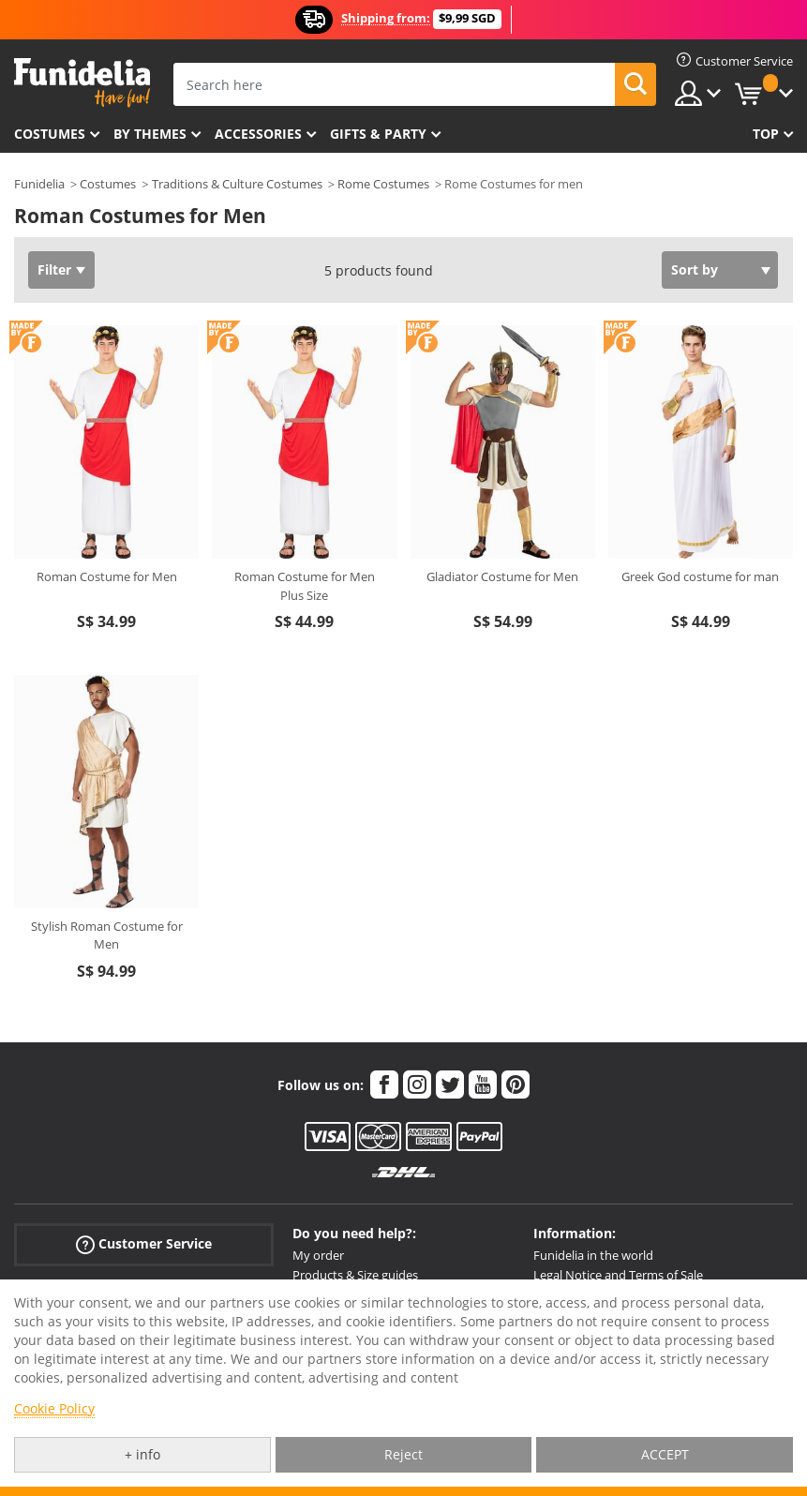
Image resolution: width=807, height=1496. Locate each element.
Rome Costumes (383, 183)
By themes (150, 133)
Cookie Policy (54, 1408)
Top (766, 133)
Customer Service (144, 1244)
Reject (403, 1454)
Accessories (258, 133)
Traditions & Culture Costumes (237, 183)
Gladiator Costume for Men (502, 576)
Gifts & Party (378, 133)
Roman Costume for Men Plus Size (304, 586)
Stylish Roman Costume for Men (107, 935)
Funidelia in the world (593, 1255)
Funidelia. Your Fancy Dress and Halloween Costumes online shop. (82, 83)
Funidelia (39, 183)
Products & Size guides (355, 1274)
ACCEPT (665, 1454)
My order (318, 1255)
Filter (54, 269)
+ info (142, 1454)
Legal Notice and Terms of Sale (618, 1274)
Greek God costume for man (700, 576)
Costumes (49, 133)
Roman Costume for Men (107, 576)
